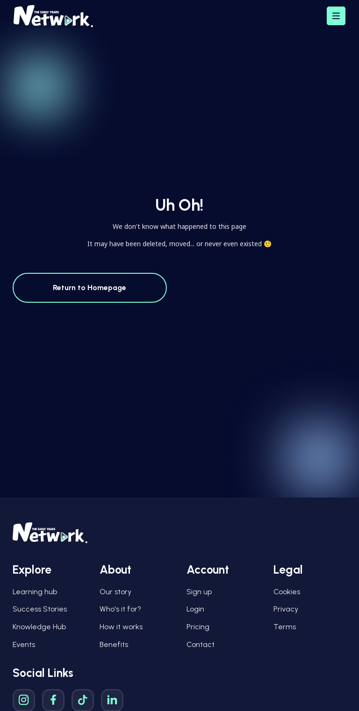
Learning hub (35, 591)
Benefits (114, 644)
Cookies (286, 591)
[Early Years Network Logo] (53, 16)
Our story (115, 591)
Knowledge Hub (39, 626)
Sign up (199, 591)
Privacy (285, 608)
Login (195, 608)
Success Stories (40, 608)
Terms (284, 626)
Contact (201, 644)
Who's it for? (120, 608)
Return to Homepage (89, 287)
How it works (121, 626)
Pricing (198, 626)
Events (24, 644)
